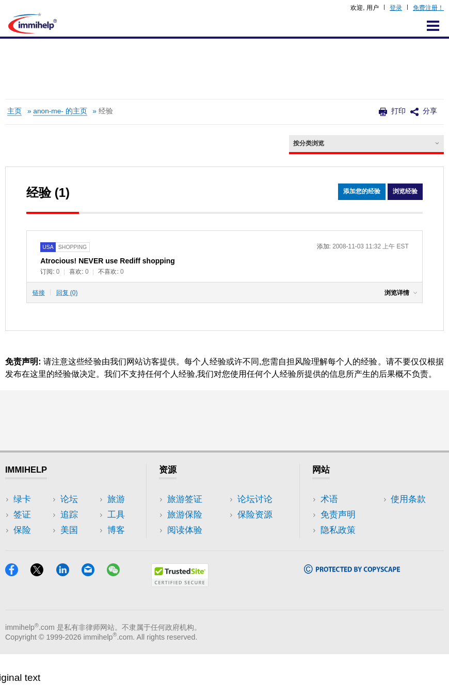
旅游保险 (184, 515)
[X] (43, 603)
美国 (92, 499)
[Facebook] (17, 603)
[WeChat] (118, 603)
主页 (14, 111)
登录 (396, 7)
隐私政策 (338, 530)
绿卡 (22, 499)
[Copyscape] (352, 601)
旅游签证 (184, 499)
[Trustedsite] (180, 614)
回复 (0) (67, 292)
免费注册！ (428, 7)
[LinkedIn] (69, 603)
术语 (329, 499)
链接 (39, 292)
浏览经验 (405, 191)
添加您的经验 (361, 191)
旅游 (92, 515)
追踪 (22, 561)
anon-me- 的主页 (60, 111)
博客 (92, 545)
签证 (22, 515)
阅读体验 (184, 530)
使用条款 (338, 545)
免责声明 (338, 515)
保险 (22, 530)
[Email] (94, 603)
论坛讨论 (184, 545)
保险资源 (184, 561)
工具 (92, 530)
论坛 (22, 545)
